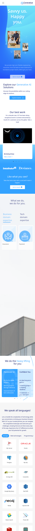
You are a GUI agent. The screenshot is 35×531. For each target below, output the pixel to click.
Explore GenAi (16, 98)
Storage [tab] (5, 436)
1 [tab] (13, 161)
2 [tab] (16, 161)
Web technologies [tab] (15, 436)
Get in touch (16, 187)
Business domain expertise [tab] (7, 222)
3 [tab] (19, 161)
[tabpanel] (17, 143)
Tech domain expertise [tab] (24, 222)
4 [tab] (22, 161)
